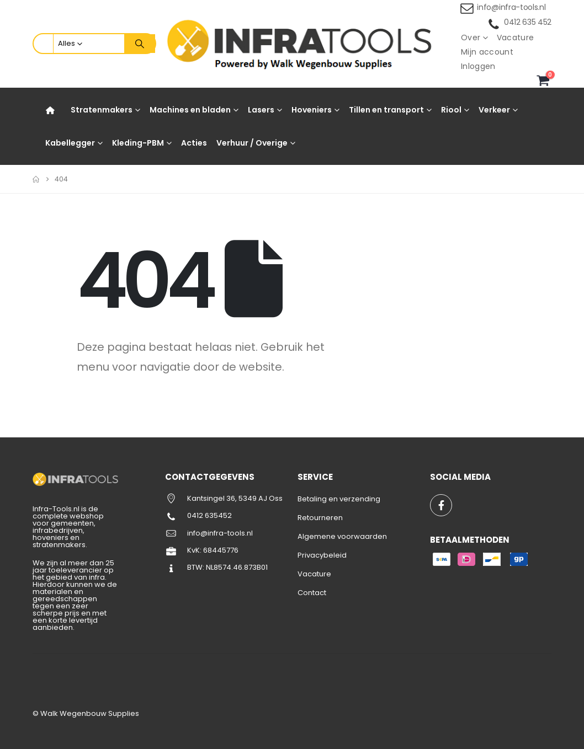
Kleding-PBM (138, 142)
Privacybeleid (322, 555)
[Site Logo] (302, 43)
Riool (451, 109)
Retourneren (320, 517)
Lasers (261, 109)
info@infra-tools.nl (511, 7)
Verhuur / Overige (252, 142)
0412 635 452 (527, 22)
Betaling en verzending (339, 499)
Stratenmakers (101, 109)
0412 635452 (209, 515)
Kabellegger (70, 142)
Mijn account (487, 51)
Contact (312, 592)
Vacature (515, 37)
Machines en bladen (190, 109)
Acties (194, 142)
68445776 (220, 550)
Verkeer (494, 109)
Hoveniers (311, 109)
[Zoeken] (139, 43)
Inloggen (478, 66)
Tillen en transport (386, 109)
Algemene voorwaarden (342, 536)
